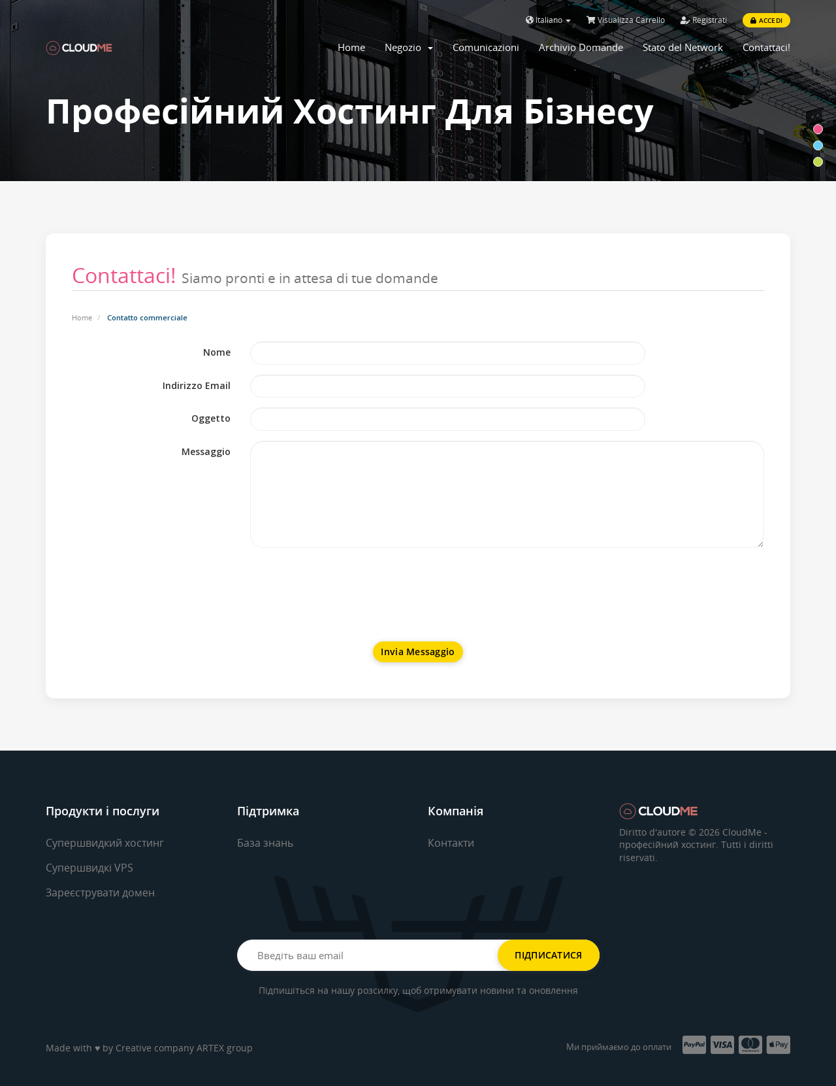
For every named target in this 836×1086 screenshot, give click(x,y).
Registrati (704, 19)
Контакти (451, 843)
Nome (217, 352)
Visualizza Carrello (626, 19)
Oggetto (211, 418)
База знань (265, 843)
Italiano (548, 19)
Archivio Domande (581, 47)
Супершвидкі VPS (89, 867)
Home (351, 47)
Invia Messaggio (418, 651)
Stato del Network (683, 47)
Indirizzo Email (197, 385)
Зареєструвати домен (100, 892)
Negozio (409, 47)
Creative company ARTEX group (184, 1048)
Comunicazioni (486, 47)
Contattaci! (766, 47)
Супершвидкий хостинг (105, 843)
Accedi (766, 20)
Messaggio (206, 451)
